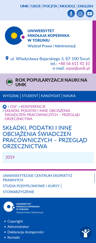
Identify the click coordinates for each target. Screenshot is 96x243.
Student (30, 96)
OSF (13, 107)
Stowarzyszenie (18, 192)
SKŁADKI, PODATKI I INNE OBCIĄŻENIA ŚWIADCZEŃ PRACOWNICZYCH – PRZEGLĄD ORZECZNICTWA (42, 115)
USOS (36, 6)
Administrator (18, 227)
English (85, 6)
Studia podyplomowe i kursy (31, 186)
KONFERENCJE (33, 107)
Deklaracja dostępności (25, 232)
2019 (10, 157)
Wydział (11, 96)
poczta (50, 6)
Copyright (15, 221)
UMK (24, 6)
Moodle (68, 6)
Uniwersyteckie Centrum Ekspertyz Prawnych (37, 178)
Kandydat (50, 96)
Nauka (69, 96)
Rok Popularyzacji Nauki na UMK (51, 82)
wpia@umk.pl (78, 68)
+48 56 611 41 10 (74, 64)
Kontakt (13, 237)
